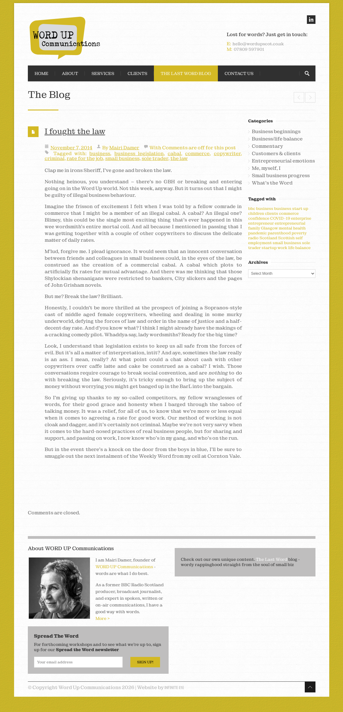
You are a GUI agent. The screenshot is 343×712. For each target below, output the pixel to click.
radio (253, 237)
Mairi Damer (124, 147)
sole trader (155, 158)
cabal (174, 153)
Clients (137, 73)
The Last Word (271, 559)
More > (102, 618)
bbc (251, 208)
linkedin (311, 19)
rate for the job (85, 158)
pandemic (257, 233)
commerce (197, 153)
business (99, 153)
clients (271, 213)
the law (179, 158)
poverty (299, 233)
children (256, 213)
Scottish (286, 237)
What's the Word (272, 183)
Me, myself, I (266, 168)
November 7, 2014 (71, 147)
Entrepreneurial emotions (283, 161)
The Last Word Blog (186, 73)
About (70, 73)
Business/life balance (277, 139)
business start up (291, 208)
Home (41, 73)
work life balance (294, 247)
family (254, 228)
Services (102, 73)
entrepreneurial (290, 223)
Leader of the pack (299, 97)
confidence (258, 218)
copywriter (227, 153)
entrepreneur (261, 223)
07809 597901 (249, 49)
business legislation (139, 153)
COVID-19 (280, 218)
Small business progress (281, 175)
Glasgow (269, 228)
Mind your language (310, 97)
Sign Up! (145, 662)
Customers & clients (276, 153)
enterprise (301, 218)
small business (122, 158)
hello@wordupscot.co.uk (258, 44)
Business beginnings (276, 131)
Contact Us (239, 73)
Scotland (268, 237)
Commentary (267, 146)
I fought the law (75, 131)
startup (269, 247)
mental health (292, 228)
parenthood (279, 233)
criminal (55, 158)
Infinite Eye (174, 687)
